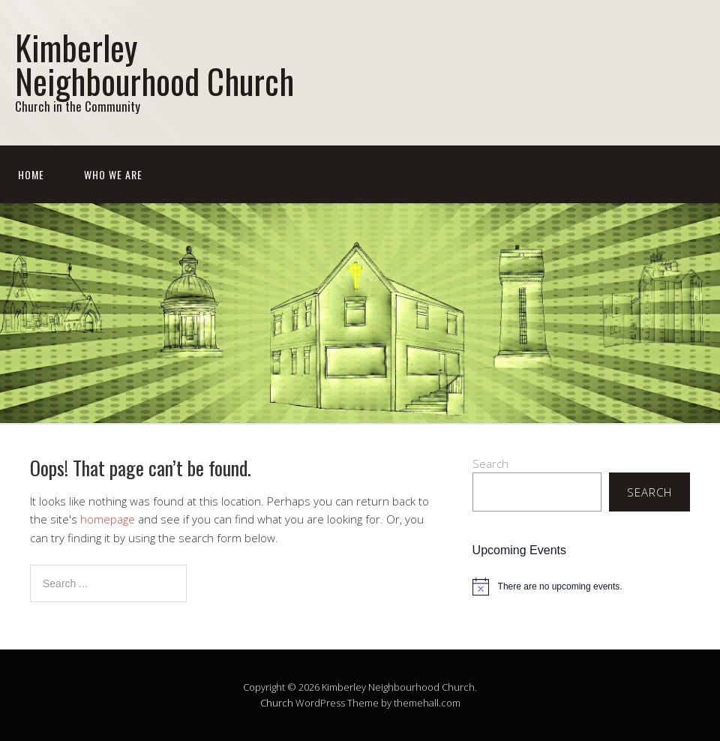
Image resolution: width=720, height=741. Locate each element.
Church (276, 703)
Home (31, 174)
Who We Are (113, 174)
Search (490, 463)
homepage (107, 519)
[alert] (581, 587)
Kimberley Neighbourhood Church (154, 64)
